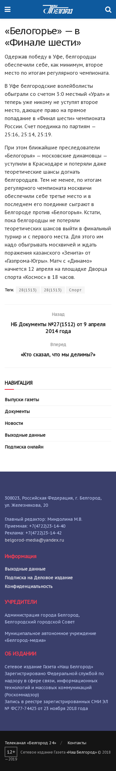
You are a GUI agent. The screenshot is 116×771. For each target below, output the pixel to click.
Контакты (77, 742)
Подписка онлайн (24, 447)
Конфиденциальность (29, 586)
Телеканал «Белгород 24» (30, 742)
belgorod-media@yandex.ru (34, 540)
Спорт (75, 290)
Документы (17, 411)
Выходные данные (25, 435)
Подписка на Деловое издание (39, 578)
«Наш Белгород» (82, 752)
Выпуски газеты (22, 399)
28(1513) (28, 290)
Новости (14, 423)
